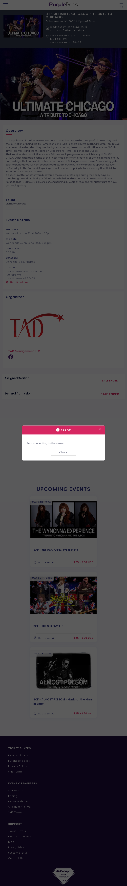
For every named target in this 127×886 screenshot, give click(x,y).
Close (63, 452)
